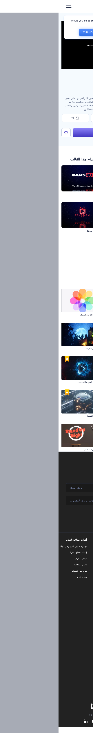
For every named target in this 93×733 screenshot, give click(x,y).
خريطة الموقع (85, 589)
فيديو (62, 568)
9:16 (46, 118)
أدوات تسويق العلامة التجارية (52, 546)
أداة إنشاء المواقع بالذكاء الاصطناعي (75, 647)
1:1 (17, 118)
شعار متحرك (22, 559)
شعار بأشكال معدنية (81, 348)
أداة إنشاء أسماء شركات (80, 653)
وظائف (88, 559)
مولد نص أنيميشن (20, 571)
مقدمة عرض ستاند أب (35, 449)
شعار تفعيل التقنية (36, 416)
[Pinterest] (52, 722)
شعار (62, 574)
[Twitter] (44, 722)
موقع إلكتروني (58, 586)
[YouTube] (35, 722)
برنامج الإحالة (86, 571)
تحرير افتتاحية (22, 565)
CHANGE (30, 32)
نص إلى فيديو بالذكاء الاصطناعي (77, 641)
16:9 (76, 118)
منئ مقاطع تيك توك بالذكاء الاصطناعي (74, 659)
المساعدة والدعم (84, 565)
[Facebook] (67, 722)
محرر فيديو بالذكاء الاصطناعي (78, 635)
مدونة (62, 553)
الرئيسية (86, 17)
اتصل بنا (88, 553)
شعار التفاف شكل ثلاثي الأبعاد (76, 382)
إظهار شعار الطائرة (81, 449)
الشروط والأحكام (84, 583)
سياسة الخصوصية (83, 577)
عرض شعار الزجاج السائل (33, 315)
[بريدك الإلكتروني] (46, 500)
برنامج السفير (85, 601)
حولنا (89, 546)
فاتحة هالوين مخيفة (36, 348)
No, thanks (53, 32)
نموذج (62, 592)
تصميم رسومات (57, 580)
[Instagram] (60, 722)
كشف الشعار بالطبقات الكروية (76, 416)
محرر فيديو (23, 577)
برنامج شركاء (85, 595)
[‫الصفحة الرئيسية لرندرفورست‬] (84, 6)
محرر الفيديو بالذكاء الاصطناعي (77, 623)
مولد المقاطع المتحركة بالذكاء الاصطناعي (73, 629)
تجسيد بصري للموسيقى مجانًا (14, 546)
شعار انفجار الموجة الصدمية (32, 382)
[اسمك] (46, 488)
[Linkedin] (27, 722)
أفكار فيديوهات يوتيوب (81, 665)
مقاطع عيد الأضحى (81, 315)
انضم (76, 516)
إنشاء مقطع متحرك (19, 553)
